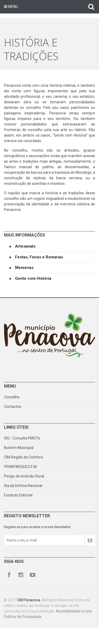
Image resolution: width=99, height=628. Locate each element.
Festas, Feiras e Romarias (39, 257)
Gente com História (33, 278)
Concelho (12, 397)
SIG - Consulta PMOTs (22, 438)
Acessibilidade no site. (74, 611)
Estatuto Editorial (18, 495)
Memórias (24, 267)
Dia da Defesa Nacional (23, 486)
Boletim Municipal (19, 448)
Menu (11, 6)
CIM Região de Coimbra (23, 457)
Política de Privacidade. (23, 617)
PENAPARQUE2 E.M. (20, 467)
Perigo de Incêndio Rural (24, 476)
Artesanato (25, 246)
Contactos (12, 406)
